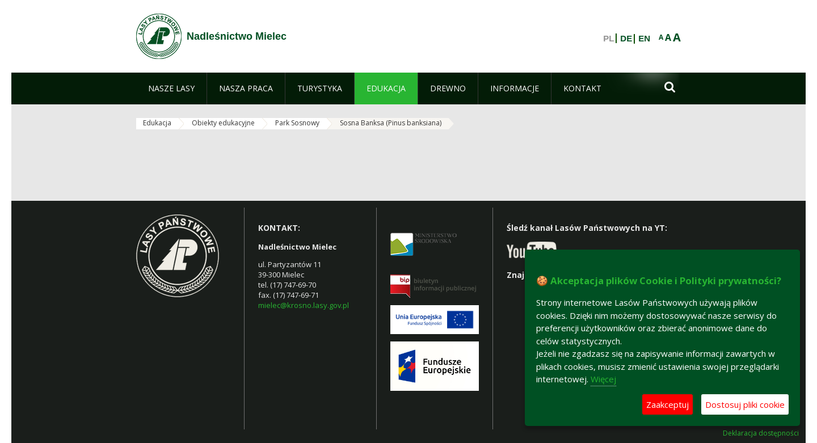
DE (626, 38)
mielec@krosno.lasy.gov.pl (303, 305)
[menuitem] (171, 88)
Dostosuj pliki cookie (745, 404)
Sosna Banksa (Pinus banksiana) (390, 123)
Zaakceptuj (667, 404)
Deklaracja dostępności (761, 433)
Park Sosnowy (297, 123)
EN (644, 38)
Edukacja (157, 123)
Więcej (603, 379)
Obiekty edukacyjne (223, 123)
